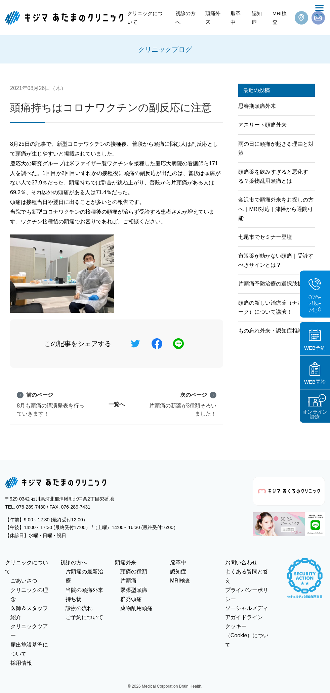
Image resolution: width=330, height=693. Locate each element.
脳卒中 (236, 17)
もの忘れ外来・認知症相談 (270, 331)
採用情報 (21, 663)
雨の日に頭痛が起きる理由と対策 (276, 148)
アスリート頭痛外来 (262, 125)
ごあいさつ (23, 580)
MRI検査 (280, 17)
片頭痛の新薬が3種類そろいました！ (183, 404)
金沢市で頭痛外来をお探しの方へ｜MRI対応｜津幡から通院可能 (276, 209)
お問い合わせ (241, 562)
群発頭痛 (131, 599)
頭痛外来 (212, 17)
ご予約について (84, 617)
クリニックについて (145, 17)
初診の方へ (185, 17)
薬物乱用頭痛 (136, 608)
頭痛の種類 (133, 571)
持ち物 (74, 599)
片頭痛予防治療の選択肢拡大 (273, 284)
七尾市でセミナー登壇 (265, 237)
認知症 (257, 17)
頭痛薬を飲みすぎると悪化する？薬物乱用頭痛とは (273, 176)
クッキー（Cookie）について (247, 635)
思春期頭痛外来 (257, 106)
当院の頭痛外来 (84, 590)
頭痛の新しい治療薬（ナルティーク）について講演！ (276, 307)
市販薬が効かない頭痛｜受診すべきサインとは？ (276, 260)
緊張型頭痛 (133, 590)
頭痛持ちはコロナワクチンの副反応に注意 (111, 108)
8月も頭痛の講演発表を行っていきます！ (50, 404)
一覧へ (117, 404)
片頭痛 (128, 580)
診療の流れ (79, 608)
